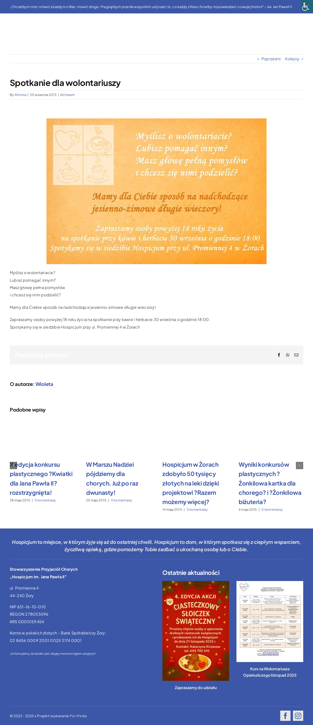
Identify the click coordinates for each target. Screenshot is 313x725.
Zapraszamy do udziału (196, 687)
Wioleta (20, 95)
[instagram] (298, 716)
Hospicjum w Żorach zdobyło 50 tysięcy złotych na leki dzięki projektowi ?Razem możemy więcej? (190, 483)
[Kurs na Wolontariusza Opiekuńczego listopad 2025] (269, 621)
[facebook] (285, 716)
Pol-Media (78, 716)
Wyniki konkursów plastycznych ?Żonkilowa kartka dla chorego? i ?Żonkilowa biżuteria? (270, 483)
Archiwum (67, 95)
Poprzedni (271, 58)
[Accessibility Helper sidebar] (307, 6)
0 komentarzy (45, 500)
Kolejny (292, 58)
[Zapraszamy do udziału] (195, 631)
